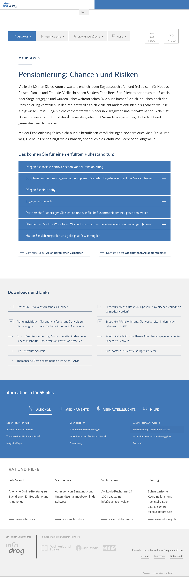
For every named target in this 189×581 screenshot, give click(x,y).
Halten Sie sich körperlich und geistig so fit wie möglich (63, 235)
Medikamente (53, 36)
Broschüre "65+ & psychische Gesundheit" (43, 307)
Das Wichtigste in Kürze (18, 422)
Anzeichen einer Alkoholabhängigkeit (152, 436)
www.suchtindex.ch (74, 519)
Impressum (159, 555)
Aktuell (183, 12)
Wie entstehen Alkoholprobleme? (23, 436)
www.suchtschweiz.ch (122, 519)
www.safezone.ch (26, 519)
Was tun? (138, 443)
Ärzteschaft (168, 12)
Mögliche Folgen (14, 443)
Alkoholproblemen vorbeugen (85, 429)
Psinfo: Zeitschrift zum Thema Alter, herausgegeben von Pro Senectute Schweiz (143, 338)
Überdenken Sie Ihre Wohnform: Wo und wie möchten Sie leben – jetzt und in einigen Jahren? (89, 224)
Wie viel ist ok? (77, 422)
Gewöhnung (76, 443)
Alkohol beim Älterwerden (146, 422)
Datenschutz (176, 555)
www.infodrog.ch (165, 519)
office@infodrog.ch (160, 511)
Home (102, 11)
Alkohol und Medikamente (19, 429)
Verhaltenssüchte (89, 36)
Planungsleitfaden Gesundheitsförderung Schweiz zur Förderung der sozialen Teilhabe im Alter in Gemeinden (51, 323)
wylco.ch (169, 573)
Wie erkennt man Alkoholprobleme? (88, 436)
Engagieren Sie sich (39, 201)
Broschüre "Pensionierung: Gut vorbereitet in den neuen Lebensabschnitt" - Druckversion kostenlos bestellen (52, 338)
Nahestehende (129, 12)
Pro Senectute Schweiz (31, 351)
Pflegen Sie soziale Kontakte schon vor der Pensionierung (64, 167)
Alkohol (22, 36)
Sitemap (145, 555)
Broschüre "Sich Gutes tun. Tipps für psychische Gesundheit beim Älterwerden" (143, 309)
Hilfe (120, 36)
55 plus (113, 12)
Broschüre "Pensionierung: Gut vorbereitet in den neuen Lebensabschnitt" (140, 323)
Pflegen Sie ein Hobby (40, 190)
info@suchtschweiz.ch (115, 501)
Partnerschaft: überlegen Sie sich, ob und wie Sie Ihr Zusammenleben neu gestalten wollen (87, 212)
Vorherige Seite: (54, 253)
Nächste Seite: (136, 253)
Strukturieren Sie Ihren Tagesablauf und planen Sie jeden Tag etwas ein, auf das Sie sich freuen (89, 178)
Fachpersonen (149, 12)
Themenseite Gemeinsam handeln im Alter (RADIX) (48, 361)
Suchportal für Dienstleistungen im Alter (130, 351)
